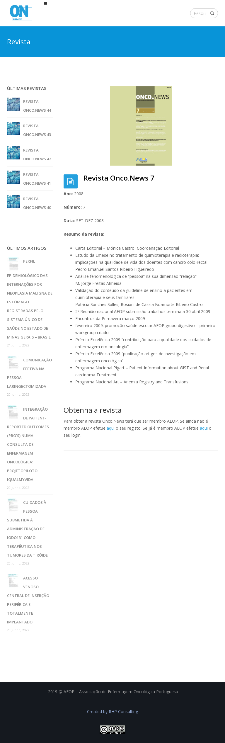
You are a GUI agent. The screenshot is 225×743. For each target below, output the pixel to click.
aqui (111, 428)
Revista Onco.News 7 (118, 178)
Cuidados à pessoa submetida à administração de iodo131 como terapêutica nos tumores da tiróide (27, 529)
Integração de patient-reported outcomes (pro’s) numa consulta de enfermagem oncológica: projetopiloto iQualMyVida (28, 444)
